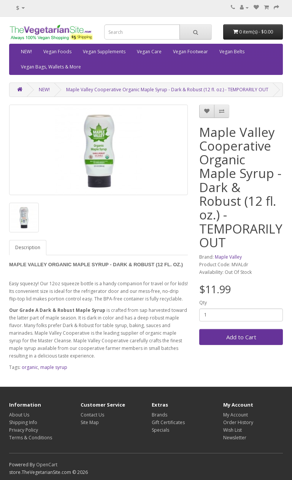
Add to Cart (241, 337)
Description (27, 247)
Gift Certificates (168, 422)
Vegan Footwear (190, 51)
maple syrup (53, 367)
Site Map (90, 422)
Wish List (232, 430)
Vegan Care (149, 51)
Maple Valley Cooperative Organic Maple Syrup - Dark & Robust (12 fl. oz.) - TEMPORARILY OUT (167, 89)
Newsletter (234, 437)
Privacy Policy (23, 430)
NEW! (26, 51)
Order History (238, 422)
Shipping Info (23, 422)
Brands (159, 415)
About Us (19, 415)
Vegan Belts (231, 51)
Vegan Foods (57, 51)
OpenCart (46, 464)
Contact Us (92, 415)
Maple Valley (228, 257)
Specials (160, 430)
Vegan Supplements (104, 51)
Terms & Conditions (30, 437)
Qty (203, 302)
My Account (235, 415)
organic (30, 367)
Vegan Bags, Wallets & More (51, 67)
